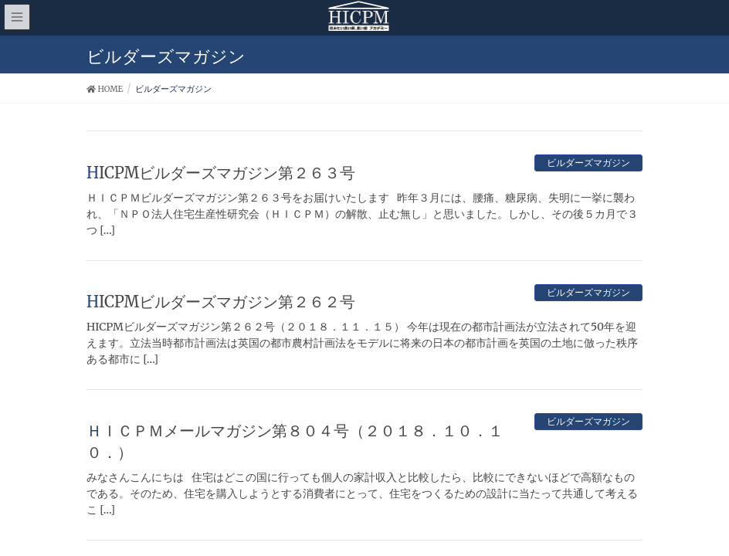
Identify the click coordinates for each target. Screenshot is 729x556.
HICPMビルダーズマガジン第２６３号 (220, 172)
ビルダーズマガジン (588, 162)
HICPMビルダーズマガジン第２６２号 (220, 301)
